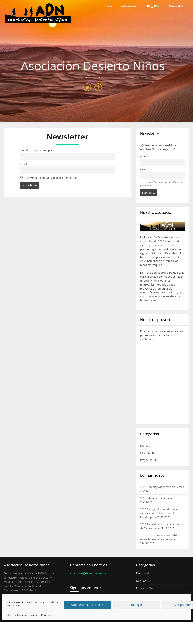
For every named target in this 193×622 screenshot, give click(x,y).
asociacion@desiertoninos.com (89, 573)
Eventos (145, 445)
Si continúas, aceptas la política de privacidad (49, 177)
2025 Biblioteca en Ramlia (156, 498)
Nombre (144, 156)
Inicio (108, 6)
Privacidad (176, 6)
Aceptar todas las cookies (87, 605)
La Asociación (128, 6)
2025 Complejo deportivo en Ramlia (162, 487)
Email (23, 164)
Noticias (145, 452)
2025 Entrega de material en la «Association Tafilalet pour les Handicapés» (159, 513)
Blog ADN (153, 6)
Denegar (136, 605)
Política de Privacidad (17, 615)
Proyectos (146, 460)
